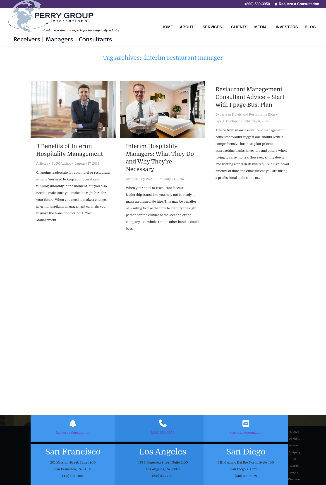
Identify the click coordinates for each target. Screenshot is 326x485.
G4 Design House (294, 465)
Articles (42, 163)
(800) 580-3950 (163, 432)
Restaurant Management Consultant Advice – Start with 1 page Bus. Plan (250, 97)
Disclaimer (294, 479)
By (61, 163)
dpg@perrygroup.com (245, 432)
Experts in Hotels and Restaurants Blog (245, 114)
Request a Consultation (72, 432)
